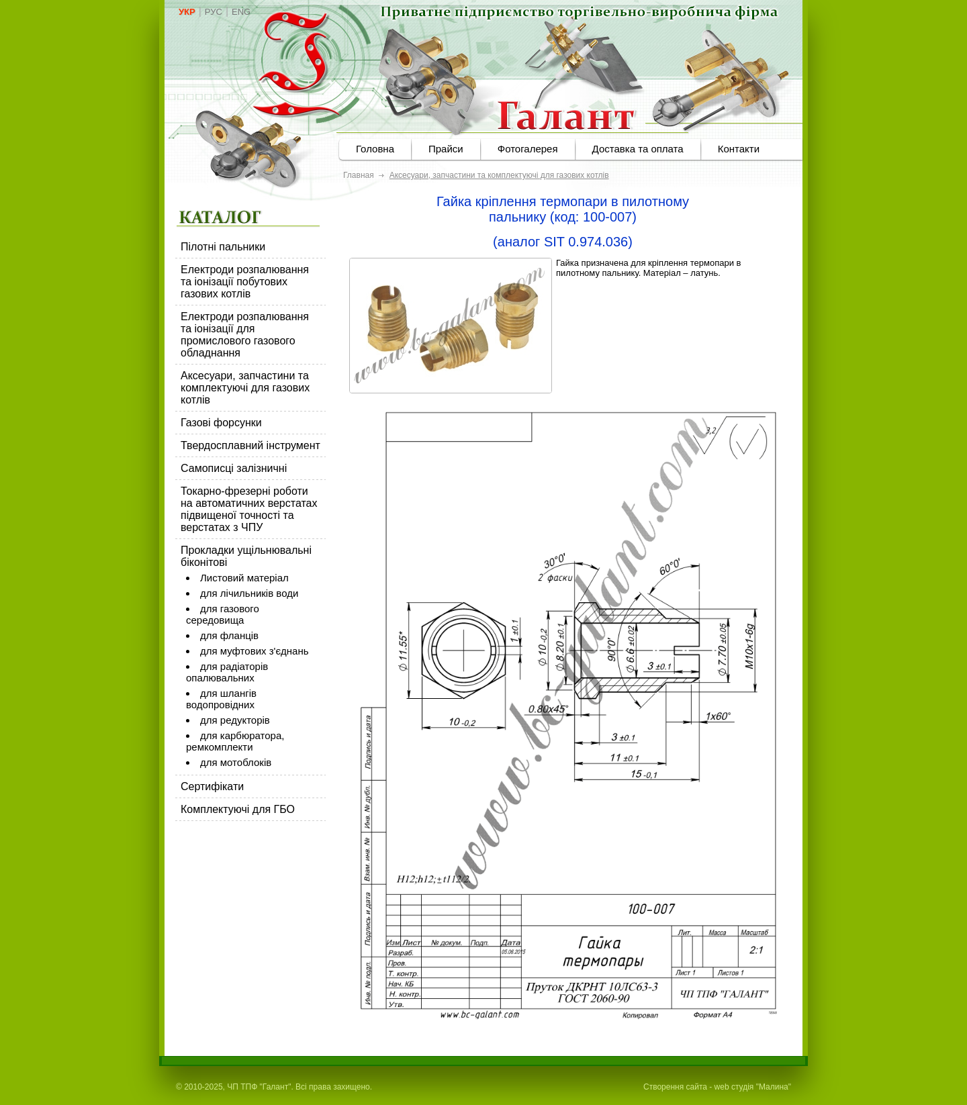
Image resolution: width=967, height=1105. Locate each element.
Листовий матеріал (244, 577)
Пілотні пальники (223, 246)
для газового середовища (222, 614)
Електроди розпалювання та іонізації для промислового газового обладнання (245, 334)
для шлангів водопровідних (221, 698)
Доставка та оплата (638, 148)
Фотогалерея (528, 148)
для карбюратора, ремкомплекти (235, 741)
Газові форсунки (221, 422)
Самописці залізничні (234, 468)
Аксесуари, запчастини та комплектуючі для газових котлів (245, 387)
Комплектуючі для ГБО (238, 809)
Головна (375, 148)
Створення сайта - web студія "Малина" (717, 1087)
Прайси (445, 148)
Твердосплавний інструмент (250, 445)
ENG (241, 12)
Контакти (738, 148)
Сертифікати (212, 786)
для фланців (229, 635)
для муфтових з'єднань (254, 651)
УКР (187, 12)
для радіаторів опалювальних (227, 672)
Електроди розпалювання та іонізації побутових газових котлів (245, 281)
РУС (213, 12)
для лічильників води (249, 593)
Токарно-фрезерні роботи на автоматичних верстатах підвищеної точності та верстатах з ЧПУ (249, 509)
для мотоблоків (235, 762)
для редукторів (235, 720)
